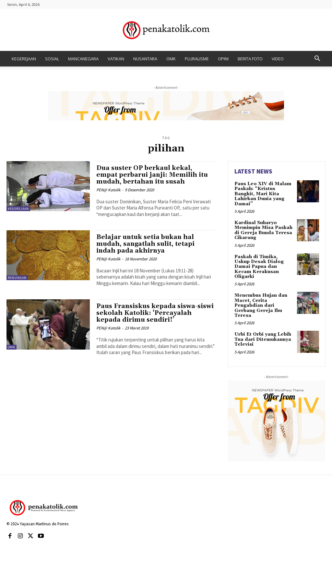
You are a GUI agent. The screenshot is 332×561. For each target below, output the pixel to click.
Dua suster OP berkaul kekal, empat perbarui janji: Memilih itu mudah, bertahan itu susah (152, 174)
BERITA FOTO (250, 59)
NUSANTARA (145, 59)
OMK (171, 59)
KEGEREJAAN (24, 59)
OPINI (223, 59)
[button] (317, 59)
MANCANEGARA (83, 59)
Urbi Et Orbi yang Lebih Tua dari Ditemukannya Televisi (262, 339)
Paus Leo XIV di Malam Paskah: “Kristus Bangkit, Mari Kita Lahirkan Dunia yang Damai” (262, 194)
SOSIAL (52, 59)
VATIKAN (116, 59)
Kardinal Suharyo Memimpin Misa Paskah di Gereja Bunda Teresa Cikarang (263, 230)
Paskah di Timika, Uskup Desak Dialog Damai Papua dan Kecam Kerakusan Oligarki (259, 267)
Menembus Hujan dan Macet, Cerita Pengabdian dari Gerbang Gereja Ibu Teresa (260, 305)
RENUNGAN (17, 278)
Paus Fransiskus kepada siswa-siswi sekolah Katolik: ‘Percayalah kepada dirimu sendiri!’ (155, 313)
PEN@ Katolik (108, 190)
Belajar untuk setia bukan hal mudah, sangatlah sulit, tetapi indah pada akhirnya (145, 244)
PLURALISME (197, 59)
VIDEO (278, 59)
